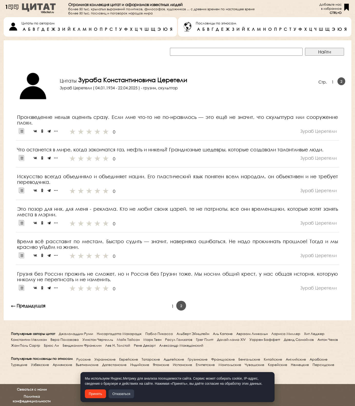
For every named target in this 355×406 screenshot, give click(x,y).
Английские (296, 359)
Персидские (323, 364)
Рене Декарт (145, 345)
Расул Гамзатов (178, 339)
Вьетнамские (87, 364)
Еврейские (128, 359)
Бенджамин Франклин (82, 345)
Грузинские (197, 359)
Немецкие (300, 364)
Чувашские (254, 364)
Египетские (205, 364)
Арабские (318, 359)
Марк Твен (152, 339)
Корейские (277, 364)
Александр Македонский (181, 345)
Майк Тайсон (128, 339)
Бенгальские (249, 359)
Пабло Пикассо (159, 333)
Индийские (139, 364)
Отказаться (121, 394)
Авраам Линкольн (252, 333)
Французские (223, 359)
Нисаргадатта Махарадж (119, 333)
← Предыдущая (28, 305)
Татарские (151, 359)
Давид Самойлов (299, 339)
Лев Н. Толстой (117, 345)
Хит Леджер (314, 333)
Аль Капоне (223, 333)
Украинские (105, 359)
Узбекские (40, 364)
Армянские (62, 364)
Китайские (273, 359)
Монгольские (229, 364)
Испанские (182, 364)
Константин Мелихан (29, 339)
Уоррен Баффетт (264, 339)
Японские (161, 364)
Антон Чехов (327, 339)
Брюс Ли (51, 345)
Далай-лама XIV (231, 339)
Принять (95, 394)
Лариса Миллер (285, 333)
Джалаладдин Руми (76, 333)
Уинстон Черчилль (97, 339)
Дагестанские (114, 364)
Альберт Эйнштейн (193, 333)
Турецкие (19, 364)
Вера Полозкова (64, 339)
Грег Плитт (204, 339)
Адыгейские (174, 359)
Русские (83, 359)
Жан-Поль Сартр (25, 345)
